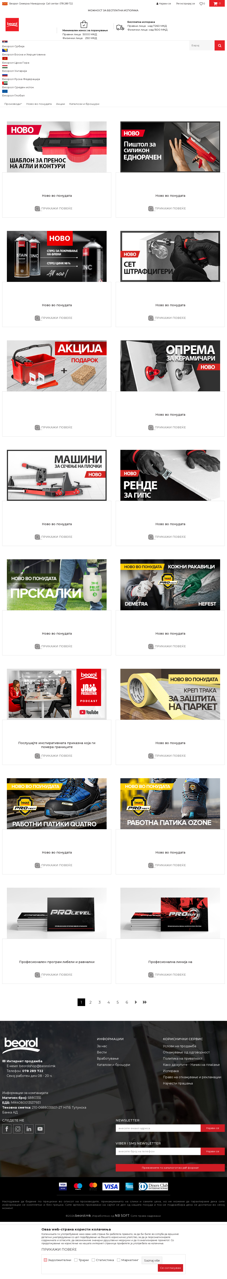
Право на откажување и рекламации (192, 1134)
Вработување (108, 1116)
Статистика (105, 1260)
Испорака (171, 1128)
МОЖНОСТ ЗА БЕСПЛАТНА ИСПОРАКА (113, 10)
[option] (113, 10)
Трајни (83, 1260)
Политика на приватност (182, 1116)
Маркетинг (130, 1260)
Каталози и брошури (113, 1122)
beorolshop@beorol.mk (37, 1123)
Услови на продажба (179, 1103)
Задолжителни (59, 1260)
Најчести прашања (178, 1141)
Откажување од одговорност (186, 1109)
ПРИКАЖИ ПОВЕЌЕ (56, 156)
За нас (102, 1103)
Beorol (6, 60)
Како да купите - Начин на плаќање (191, 1122)
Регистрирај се (185, 3)
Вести (102, 1109)
